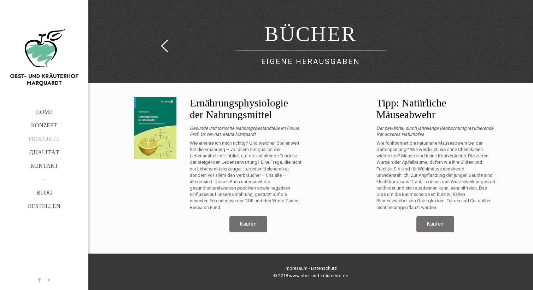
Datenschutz (324, 268)
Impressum (296, 268)
